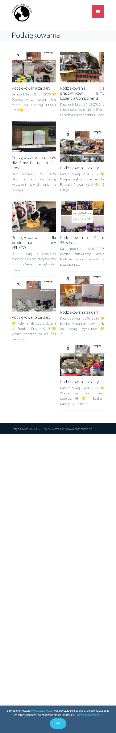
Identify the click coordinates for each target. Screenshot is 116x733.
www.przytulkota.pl (41, 710)
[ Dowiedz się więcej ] (88, 714)
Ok (58, 723)
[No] (111, 719)
